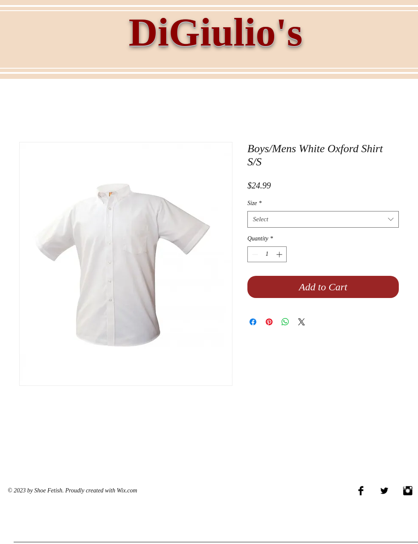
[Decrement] (254, 254)
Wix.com (127, 490)
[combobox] (323, 219)
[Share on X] (301, 322)
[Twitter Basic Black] (384, 490)
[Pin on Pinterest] (269, 322)
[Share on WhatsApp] (285, 322)
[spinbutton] (267, 254)
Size (254, 203)
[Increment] (280, 254)
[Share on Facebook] (253, 322)
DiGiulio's (215, 32)
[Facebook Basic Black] (361, 490)
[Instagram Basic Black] (407, 490)
